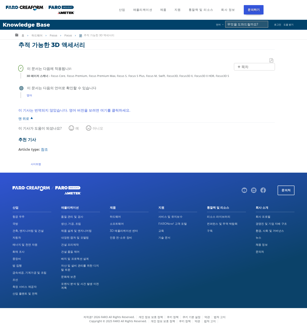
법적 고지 (220, 317)
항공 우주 (18, 216)
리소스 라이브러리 (218, 216)
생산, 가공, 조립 (71, 223)
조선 (15, 279)
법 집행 (17, 265)
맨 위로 (23, 118)
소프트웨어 (117, 223)
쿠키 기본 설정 (191, 317)
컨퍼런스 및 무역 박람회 (222, 223)
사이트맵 (36, 164)
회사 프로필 (263, 216)
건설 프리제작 (70, 244)
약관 (207, 317)
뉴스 (258, 237)
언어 (218, 24)
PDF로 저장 (271, 60)
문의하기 (254, 10)
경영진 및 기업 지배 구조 (271, 223)
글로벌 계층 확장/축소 (16, 35)
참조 (44, 149)
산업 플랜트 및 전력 (25, 293)
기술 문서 (164, 237)
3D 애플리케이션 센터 (124, 231)
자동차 (17, 237)
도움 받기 (288, 24)
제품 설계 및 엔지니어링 (76, 231)
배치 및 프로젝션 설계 (75, 259)
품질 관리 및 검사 (72, 216)
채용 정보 (262, 244)
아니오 (98, 128)
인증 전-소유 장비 (121, 237)
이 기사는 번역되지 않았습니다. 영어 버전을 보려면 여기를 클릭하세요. (74, 110)
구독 (210, 231)
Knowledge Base (26, 25)
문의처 (286, 190)
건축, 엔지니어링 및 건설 (28, 231)
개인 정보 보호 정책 (151, 317)
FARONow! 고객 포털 (172, 223)
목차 (244, 67)
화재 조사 (18, 251)
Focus (54, 35)
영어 (29, 95)
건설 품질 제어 (70, 251)
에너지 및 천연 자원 (25, 244)
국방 (15, 223)
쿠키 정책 (173, 317)
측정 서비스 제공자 (25, 287)
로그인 (277, 24)
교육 (161, 231)
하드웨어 (37, 35)
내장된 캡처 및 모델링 (75, 237)
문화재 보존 (68, 277)
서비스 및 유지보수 (170, 216)
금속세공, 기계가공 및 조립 (29, 272)
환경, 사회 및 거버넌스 (270, 231)
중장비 (17, 259)
